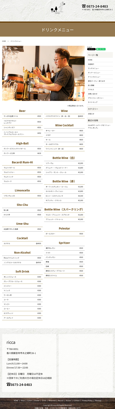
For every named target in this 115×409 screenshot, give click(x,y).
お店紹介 (91, 62)
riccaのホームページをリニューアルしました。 (99, 124)
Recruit (76, 17)
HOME (17, 17)
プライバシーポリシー (96, 96)
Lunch (35, 17)
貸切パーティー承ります (96, 79)
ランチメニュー (93, 66)
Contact (97, 17)
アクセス (91, 87)
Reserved (65, 17)
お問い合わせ (92, 91)
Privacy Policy (87, 398)
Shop (27, 17)
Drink (55, 17)
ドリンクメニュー (94, 75)
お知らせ (91, 111)
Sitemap (98, 398)
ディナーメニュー (94, 70)
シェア (89, 44)
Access (86, 17)
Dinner (45, 17)
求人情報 (91, 83)
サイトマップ (92, 100)
